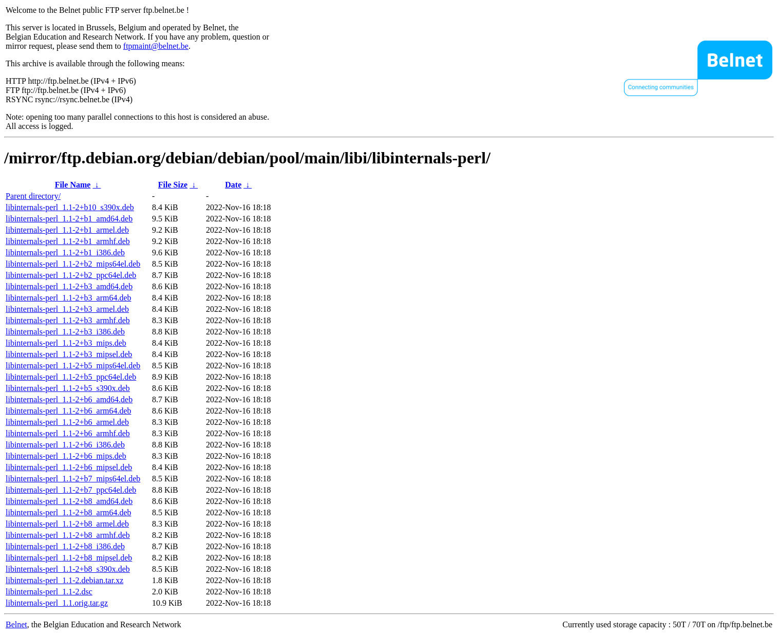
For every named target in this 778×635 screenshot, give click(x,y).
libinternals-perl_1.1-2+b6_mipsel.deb (69, 467)
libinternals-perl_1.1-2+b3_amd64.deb (69, 286)
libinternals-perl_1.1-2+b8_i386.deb (65, 546)
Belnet (16, 624)
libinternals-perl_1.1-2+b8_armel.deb (67, 523)
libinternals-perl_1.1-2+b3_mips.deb (66, 343)
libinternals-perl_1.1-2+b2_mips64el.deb (73, 263)
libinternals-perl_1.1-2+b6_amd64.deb (69, 399)
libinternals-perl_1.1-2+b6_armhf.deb (68, 433)
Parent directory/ (33, 196)
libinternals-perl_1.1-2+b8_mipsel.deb (69, 557)
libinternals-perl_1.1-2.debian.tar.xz (64, 580)
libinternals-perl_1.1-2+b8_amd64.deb (69, 501)
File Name (73, 184)
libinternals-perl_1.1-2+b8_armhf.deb (68, 535)
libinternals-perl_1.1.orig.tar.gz (57, 603)
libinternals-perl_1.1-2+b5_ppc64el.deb (71, 376)
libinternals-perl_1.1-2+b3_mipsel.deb (69, 354)
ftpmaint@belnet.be (155, 46)
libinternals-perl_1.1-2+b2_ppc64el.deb (71, 275)
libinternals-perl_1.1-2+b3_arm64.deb (68, 297)
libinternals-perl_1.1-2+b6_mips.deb (66, 456)
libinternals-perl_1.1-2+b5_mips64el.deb (73, 365)
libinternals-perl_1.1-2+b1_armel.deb (67, 230)
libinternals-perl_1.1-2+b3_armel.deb (67, 309)
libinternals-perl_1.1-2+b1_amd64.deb (69, 218)
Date (233, 184)
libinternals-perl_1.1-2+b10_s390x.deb (70, 207)
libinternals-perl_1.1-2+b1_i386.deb (65, 252)
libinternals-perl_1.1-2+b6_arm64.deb (68, 410)
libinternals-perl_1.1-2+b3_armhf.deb (68, 320)
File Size (172, 184)
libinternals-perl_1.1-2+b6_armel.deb (67, 422)
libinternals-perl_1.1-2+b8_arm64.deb (68, 512)
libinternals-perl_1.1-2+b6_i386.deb (65, 444)
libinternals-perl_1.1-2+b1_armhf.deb (68, 241)
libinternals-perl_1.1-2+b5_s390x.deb (68, 388)
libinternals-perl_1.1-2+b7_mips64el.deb (73, 478)
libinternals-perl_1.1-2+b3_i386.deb (65, 331)
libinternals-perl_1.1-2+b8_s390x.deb (68, 569)
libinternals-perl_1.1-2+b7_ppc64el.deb (71, 489)
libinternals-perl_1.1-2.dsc (49, 591)
